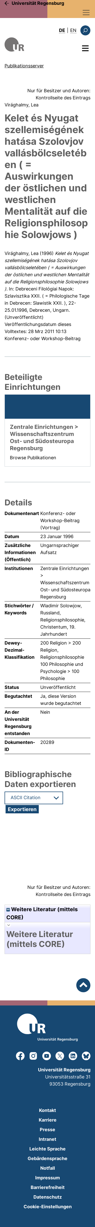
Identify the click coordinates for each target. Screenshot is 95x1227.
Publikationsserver (24, 65)
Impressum (47, 1177)
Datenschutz (47, 1197)
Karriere (47, 1120)
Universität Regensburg (38, 3)
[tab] (47, 939)
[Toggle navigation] (86, 12)
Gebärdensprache (47, 1158)
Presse (47, 1129)
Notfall (47, 1168)
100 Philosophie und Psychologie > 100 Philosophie (61, 671)
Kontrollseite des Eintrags (63, 97)
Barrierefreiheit (48, 1187)
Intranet (47, 1139)
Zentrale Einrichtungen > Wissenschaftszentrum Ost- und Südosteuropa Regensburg (65, 582)
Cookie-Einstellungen (48, 1206)
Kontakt (47, 1110)
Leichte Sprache (47, 1148)
